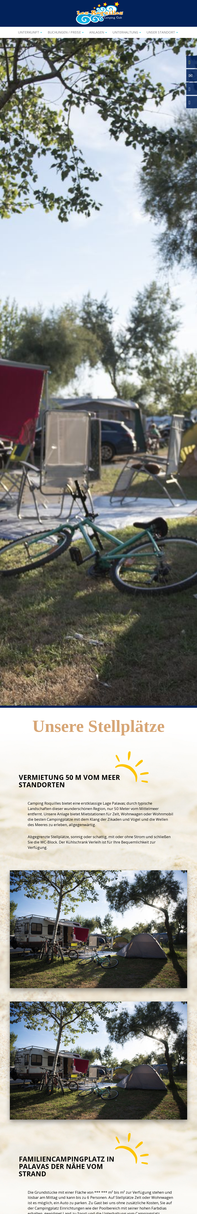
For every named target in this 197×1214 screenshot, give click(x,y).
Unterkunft (30, 32)
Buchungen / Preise (66, 32)
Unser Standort (162, 32)
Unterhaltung (127, 32)
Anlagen (98, 32)
